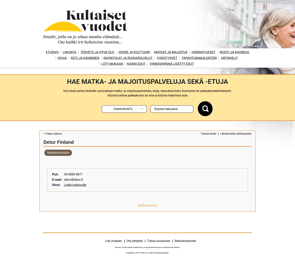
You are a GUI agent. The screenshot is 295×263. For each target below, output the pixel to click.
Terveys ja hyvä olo (97, 52)
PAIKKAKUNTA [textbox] (123, 109)
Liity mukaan (112, 64)
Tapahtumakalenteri (199, 58)
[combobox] (124, 109)
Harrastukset (203, 52)
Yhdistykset (167, 58)
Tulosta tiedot (208, 133)
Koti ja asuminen (85, 58)
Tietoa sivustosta (158, 241)
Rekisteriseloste (185, 241)
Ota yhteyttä (135, 241)
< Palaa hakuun (52, 133)
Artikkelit (229, 58)
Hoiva (62, 58)
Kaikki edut (136, 64)
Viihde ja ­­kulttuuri (134, 52)
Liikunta (69, 52)
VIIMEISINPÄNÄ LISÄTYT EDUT (172, 64)
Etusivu (52, 52)
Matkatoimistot (58, 153)
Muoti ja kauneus (234, 52)
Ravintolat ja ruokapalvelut (128, 58)
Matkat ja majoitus (170, 52)
